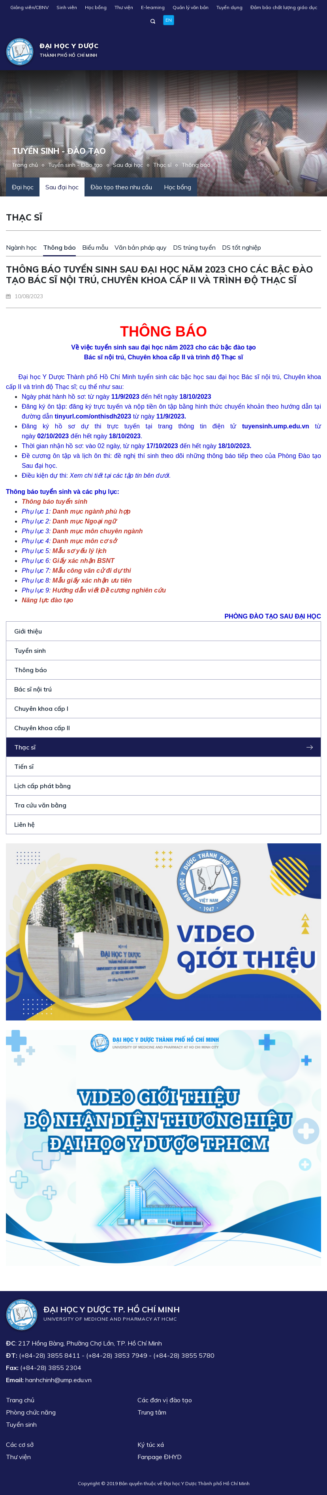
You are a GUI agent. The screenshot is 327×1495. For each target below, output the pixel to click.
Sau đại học (128, 164)
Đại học (23, 187)
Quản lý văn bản (191, 7)
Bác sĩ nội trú (33, 689)
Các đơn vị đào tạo (164, 1400)
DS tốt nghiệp (241, 247)
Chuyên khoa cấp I (41, 708)
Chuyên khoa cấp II (42, 728)
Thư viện (124, 7)
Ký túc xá (150, 1444)
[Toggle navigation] (309, 51)
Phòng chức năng (31, 1412)
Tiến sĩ (24, 766)
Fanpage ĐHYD (159, 1457)
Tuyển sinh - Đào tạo (75, 164)
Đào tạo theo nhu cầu (121, 187)
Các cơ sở (20, 1444)
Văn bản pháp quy (141, 247)
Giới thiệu (28, 631)
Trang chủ (25, 164)
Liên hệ (24, 824)
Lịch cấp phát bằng (42, 786)
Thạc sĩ (162, 164)
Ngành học (21, 247)
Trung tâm (151, 1412)
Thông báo (196, 164)
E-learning (153, 7)
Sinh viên (66, 7)
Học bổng (96, 7)
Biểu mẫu (95, 247)
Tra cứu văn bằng (40, 805)
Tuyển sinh (30, 650)
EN (168, 20)
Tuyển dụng (229, 7)
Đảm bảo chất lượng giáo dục (283, 7)
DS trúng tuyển (194, 247)
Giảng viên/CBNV (29, 7)
